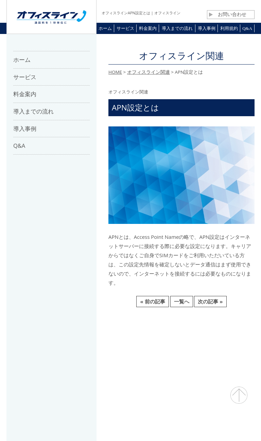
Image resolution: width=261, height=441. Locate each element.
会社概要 (61, 342)
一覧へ (181, 301)
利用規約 (166, 342)
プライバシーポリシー (211, 342)
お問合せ (136, 342)
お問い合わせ (227, 14)
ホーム (33, 342)
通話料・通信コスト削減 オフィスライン (130, 422)
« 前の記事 (152, 301)
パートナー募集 (99, 342)
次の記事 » (210, 301)
